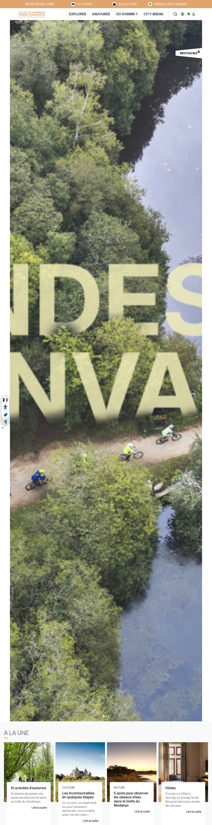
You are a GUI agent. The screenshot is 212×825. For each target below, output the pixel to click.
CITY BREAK (153, 14)
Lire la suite (39, 807)
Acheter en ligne (39, 4)
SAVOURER (101, 14)
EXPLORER (77, 14)
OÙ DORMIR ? (127, 14)
